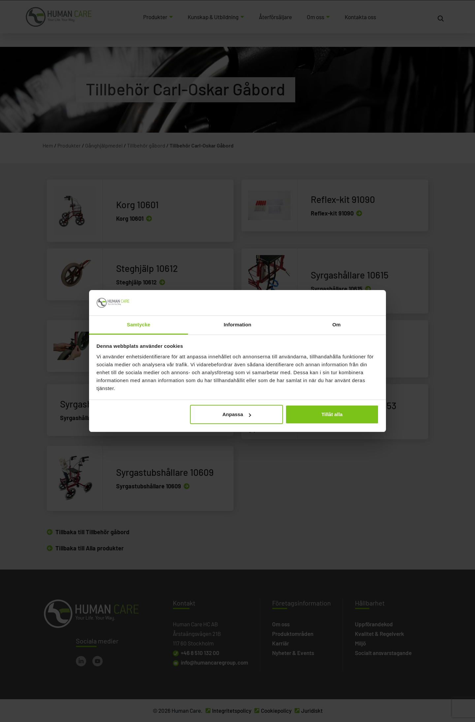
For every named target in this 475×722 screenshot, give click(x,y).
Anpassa (236, 414)
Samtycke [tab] (138, 324)
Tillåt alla (331, 414)
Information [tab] (237, 324)
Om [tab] (336, 324)
